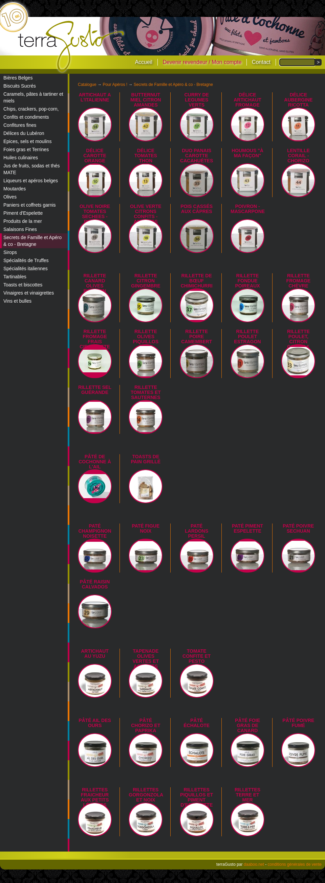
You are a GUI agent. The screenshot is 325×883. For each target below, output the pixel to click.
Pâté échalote (196, 723)
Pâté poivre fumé (298, 723)
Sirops (10, 252)
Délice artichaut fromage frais (247, 102)
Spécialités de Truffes (26, 260)
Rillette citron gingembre (145, 280)
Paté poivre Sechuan (298, 528)
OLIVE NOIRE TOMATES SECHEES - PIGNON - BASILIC (95, 216)
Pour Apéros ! (115, 84)
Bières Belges (17, 77)
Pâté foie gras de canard (247, 725)
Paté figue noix (145, 528)
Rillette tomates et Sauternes (146, 392)
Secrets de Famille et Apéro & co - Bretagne (32, 241)
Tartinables (14, 276)
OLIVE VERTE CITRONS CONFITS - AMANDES (145, 214)
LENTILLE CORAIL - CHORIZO (298, 155)
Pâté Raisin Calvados (95, 584)
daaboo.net (254, 864)
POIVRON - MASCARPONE (248, 209)
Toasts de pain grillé (146, 459)
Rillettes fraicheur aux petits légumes (95, 797)
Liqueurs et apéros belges (30, 180)
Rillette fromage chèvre (298, 280)
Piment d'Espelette (23, 213)
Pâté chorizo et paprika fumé (145, 728)
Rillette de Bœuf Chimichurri (197, 280)
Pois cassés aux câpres (196, 209)
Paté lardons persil (196, 531)
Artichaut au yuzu (95, 653)
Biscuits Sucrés (19, 86)
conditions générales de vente (295, 864)
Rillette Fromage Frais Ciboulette (95, 339)
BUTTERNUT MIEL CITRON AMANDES (145, 100)
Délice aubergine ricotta (298, 100)
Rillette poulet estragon (247, 336)
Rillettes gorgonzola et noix (146, 795)
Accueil (143, 62)
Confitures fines (19, 125)
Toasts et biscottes (22, 284)
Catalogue (87, 84)
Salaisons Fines (20, 229)
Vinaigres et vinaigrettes (28, 293)
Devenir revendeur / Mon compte (201, 62)
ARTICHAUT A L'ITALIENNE (95, 97)
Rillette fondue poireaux (247, 280)
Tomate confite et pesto (196, 656)
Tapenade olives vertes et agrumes (145, 658)
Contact (261, 62)
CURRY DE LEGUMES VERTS (197, 100)
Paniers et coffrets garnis (29, 205)
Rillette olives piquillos (145, 336)
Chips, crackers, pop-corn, (31, 109)
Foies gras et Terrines (26, 149)
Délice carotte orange (94, 155)
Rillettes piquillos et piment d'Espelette (196, 797)
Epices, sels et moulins (27, 141)
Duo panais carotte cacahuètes (196, 155)
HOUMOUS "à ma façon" (247, 153)
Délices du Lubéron (23, 133)
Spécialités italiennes (25, 268)
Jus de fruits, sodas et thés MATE (31, 169)
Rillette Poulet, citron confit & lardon (298, 341)
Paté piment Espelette (247, 528)
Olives (10, 197)
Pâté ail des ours (95, 723)
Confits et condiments (26, 117)
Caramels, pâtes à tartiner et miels (33, 97)
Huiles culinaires (20, 157)
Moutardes (14, 188)
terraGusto (71, 47)
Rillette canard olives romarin (95, 283)
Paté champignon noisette (94, 531)
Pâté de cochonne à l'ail (95, 461)
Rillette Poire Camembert (196, 336)
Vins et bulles (17, 301)
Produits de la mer (22, 221)
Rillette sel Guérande (94, 390)
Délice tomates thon (145, 155)
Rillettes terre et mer (247, 795)
